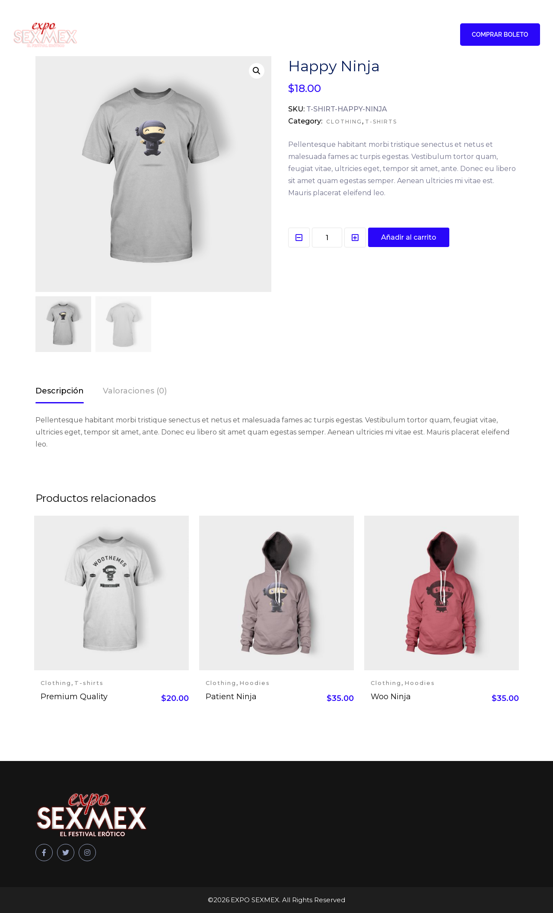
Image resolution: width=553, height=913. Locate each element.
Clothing (344, 121)
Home (158, 34)
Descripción (59, 391)
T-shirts (381, 121)
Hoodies (254, 682)
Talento (193, 34)
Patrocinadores (296, 34)
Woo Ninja (391, 696)
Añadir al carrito (408, 237)
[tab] (59, 392)
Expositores (362, 34)
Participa (237, 34)
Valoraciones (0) (135, 391)
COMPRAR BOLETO (498, 34)
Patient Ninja (231, 696)
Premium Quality (74, 696)
